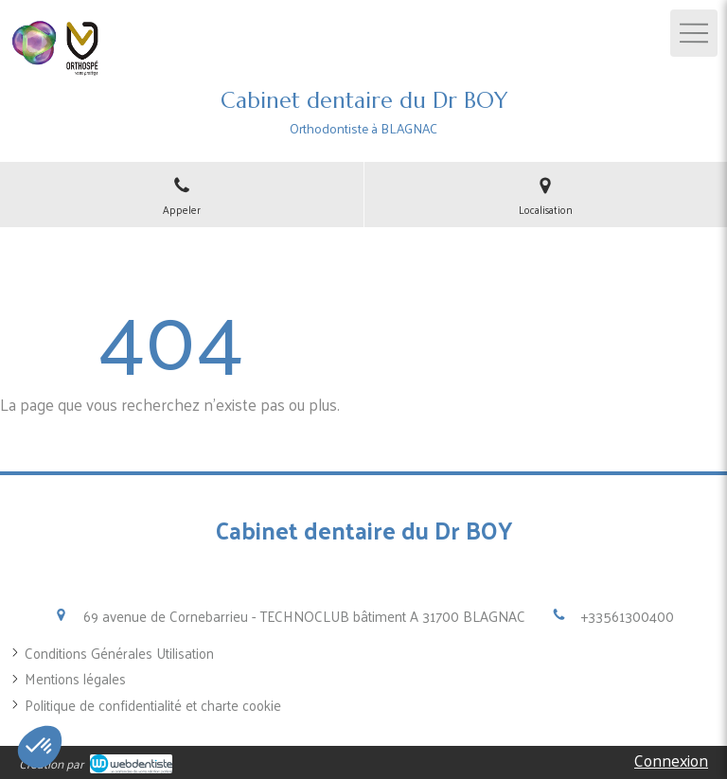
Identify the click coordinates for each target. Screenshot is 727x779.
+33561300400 (627, 616)
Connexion (671, 760)
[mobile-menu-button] (694, 33)
